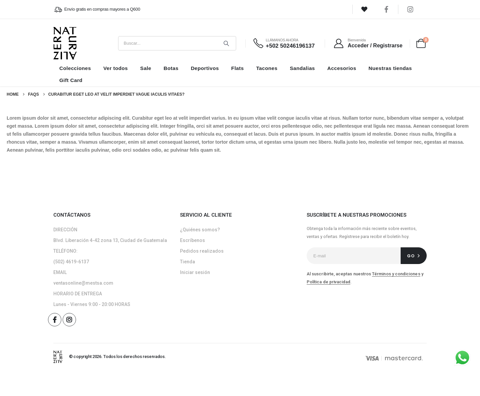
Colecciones (75, 68)
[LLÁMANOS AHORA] (283, 43)
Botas (171, 68)
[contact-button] (414, 255)
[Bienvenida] (367, 43)
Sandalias (302, 68)
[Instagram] (410, 9)
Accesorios (341, 68)
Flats (237, 68)
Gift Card (70, 80)
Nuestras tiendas (390, 68)
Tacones (266, 68)
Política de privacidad (328, 281)
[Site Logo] (65, 43)
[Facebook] (386, 9)
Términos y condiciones (396, 273)
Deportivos (205, 68)
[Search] (226, 43)
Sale (145, 68)
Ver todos (115, 68)
